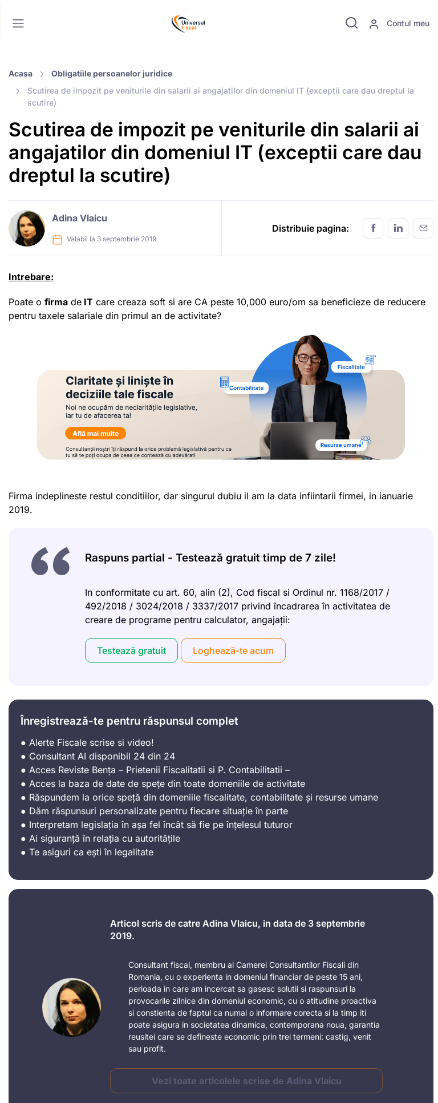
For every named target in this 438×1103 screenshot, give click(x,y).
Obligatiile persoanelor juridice (111, 73)
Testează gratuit (131, 650)
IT (87, 302)
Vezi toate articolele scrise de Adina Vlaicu (247, 1080)
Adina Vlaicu (79, 218)
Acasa (21, 73)
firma (56, 302)
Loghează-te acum (233, 650)
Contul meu (398, 24)
